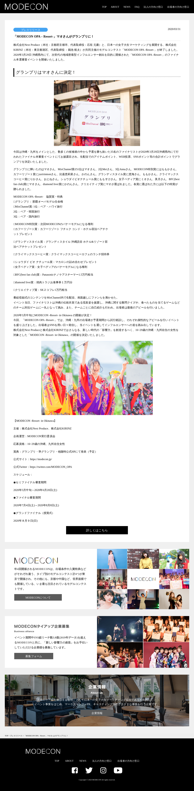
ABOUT (115, 7)
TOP (104, 7)
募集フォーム (33, 656)
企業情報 (97, 713)
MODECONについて (38, 597)
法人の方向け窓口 (153, 7)
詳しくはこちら (97, 530)
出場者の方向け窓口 (178, 7)
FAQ (137, 7)
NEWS (126, 7)
